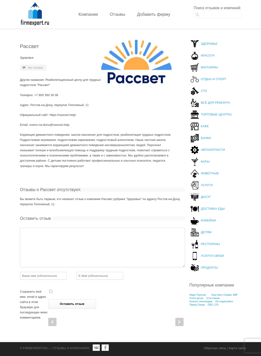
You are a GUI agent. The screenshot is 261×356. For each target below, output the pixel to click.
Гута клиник (213, 298)
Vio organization (224, 301)
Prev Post (52, 322)
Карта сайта (237, 348)
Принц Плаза (197, 304)
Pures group (196, 298)
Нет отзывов (35, 67)
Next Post (179, 322)
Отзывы (117, 14)
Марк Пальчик (198, 294)
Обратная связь (215, 348)
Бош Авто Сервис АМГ (225, 294)
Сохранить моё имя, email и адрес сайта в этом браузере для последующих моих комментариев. (34, 304)
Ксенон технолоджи (201, 301)
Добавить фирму (153, 14)
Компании (88, 14)
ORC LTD (213, 304)
